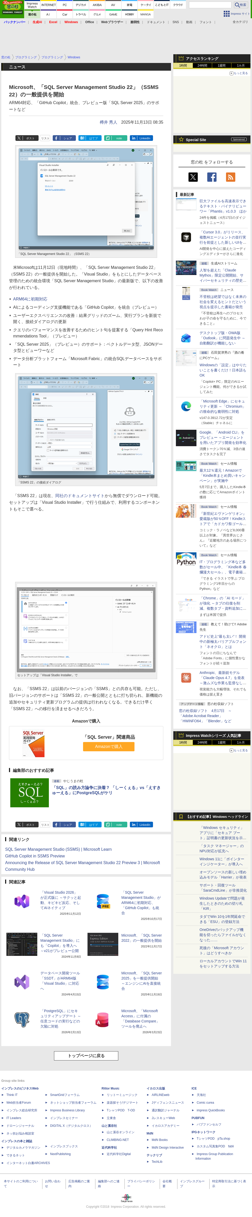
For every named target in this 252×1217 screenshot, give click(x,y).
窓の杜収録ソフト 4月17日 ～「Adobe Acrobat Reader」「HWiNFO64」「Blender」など (205, 716)
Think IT (11, 1095)
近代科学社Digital (119, 1154)
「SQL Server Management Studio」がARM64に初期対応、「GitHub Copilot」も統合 (141, 902)
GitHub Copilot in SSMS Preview (35, 856)
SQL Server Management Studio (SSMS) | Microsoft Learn (58, 849)
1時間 (183, 65)
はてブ (93, 138)
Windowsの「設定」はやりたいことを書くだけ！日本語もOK (223, 370)
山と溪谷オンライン (120, 1132)
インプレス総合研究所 (21, 1110)
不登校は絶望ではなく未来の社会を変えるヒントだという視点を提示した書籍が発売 (223, 302)
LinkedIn (145, 138)
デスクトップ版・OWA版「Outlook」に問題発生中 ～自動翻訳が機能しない (222, 338)
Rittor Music (110, 1088)
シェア (68, 138)
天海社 (201, 1095)
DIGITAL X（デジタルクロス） (71, 1126)
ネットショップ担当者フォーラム (73, 1102)
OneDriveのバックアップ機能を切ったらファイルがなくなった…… (223, 935)
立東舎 (111, 1118)
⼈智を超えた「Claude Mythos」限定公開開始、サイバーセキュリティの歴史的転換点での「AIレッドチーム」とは (223, 280)
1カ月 (241, 65)
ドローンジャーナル (20, 1126)
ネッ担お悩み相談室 (20, 1133)
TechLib (157, 1162)
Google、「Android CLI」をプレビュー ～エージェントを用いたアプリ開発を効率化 (223, 437)
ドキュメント (156, 22)
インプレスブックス (64, 1146)
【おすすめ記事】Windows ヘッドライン (217, 817)
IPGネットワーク (203, 1132)
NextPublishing (60, 1154)
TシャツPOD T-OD (121, 1110)
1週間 (222, 65)
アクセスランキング (202, 59)
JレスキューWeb (163, 1118)
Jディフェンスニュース (168, 1102)
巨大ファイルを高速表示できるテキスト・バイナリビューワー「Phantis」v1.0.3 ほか (223, 206)
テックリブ (154, 1155)
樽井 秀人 (108, 122)
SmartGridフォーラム (65, 1095)
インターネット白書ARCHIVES (28, 1163)
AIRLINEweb (160, 1095)
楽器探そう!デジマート (122, 1102)
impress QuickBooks (211, 1110)
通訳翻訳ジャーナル (165, 1110)
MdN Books (160, 1140)
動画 (189, 22)
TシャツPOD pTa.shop (213, 1138)
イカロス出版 (156, 1088)
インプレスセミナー (64, 1118)
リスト (45, 138)
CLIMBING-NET (118, 1140)
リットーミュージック (122, 1095)
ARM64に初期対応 (30, 299)
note (119, 138)
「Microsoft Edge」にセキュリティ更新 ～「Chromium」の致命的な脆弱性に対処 (223, 406)
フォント (206, 22)
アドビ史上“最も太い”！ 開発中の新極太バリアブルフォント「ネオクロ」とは (223, 641)
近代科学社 (109, 1147)
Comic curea (205, 1102)
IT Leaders (13, 1118)
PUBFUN (198, 1118)
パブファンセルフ (209, 1124)
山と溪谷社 (109, 1126)
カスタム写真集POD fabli (215, 1146)
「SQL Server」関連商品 (109, 737)
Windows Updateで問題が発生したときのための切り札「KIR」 (222, 903)
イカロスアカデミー (165, 1126)
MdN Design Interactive (168, 1147)
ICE (194, 1088)
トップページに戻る (86, 1056)
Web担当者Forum (18, 1102)
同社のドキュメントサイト (80, 495)
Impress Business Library (67, 1110)
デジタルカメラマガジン (23, 1147)
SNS (176, 22)
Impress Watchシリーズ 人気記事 (213, 736)
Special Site (196, 140)
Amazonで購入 (109, 746)
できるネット (15, 1155)
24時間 (202, 65)
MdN (150, 1133)
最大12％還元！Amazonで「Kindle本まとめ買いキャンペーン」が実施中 (223, 475)
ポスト (30, 138)
